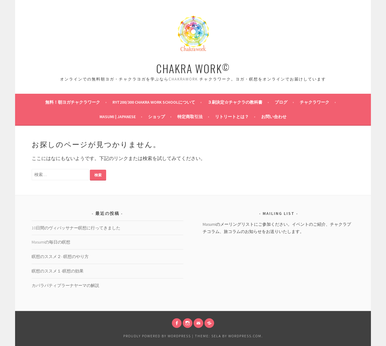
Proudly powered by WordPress (157, 336)
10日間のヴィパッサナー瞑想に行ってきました (76, 228)
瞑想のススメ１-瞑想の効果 (58, 271)
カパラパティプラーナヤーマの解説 (65, 285)
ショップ (156, 116)
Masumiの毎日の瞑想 (51, 242)
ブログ (281, 102)
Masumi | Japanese (118, 116)
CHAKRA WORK (193, 68)
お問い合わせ (273, 116)
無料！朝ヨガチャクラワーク (72, 102)
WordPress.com (244, 336)
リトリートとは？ (232, 116)
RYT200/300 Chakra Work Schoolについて (153, 102)
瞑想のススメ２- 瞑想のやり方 (60, 256)
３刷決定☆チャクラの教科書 (234, 102)
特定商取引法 (190, 116)
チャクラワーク (314, 102)
